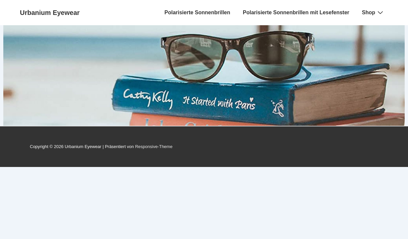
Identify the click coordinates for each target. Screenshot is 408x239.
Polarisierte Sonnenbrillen (197, 12)
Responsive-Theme (153, 146)
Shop (373, 12)
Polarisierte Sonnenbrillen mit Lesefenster (296, 12)
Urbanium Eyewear (50, 12)
